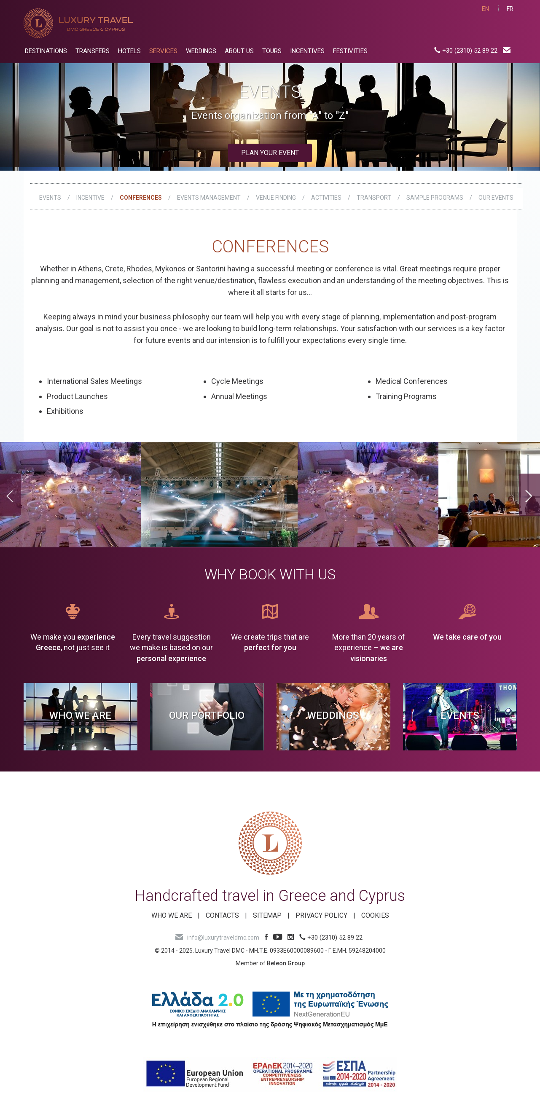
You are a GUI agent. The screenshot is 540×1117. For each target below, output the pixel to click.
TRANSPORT (374, 197)
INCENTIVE (90, 197)
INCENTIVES (307, 51)
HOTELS (129, 51)
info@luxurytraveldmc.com (217, 937)
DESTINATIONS (46, 51)
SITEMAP (267, 915)
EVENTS (50, 197)
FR (510, 8)
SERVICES (163, 51)
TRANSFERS (92, 51)
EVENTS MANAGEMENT (209, 197)
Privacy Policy (321, 915)
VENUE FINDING (276, 197)
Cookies (375, 915)
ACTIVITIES (326, 197)
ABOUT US (239, 51)
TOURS (272, 51)
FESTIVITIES (350, 51)
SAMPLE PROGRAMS (434, 197)
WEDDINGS (201, 51)
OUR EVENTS (495, 197)
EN (485, 8)
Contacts (222, 915)
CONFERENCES (141, 197)
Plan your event (270, 153)
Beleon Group (286, 963)
